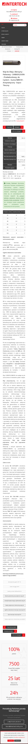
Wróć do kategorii (18, 131)
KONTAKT (17, 51)
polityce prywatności (20, 737)
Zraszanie (3, 44)
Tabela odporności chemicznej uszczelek (14, 619)
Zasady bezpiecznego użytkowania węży (14, 600)
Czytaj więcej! (20, 121)
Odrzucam (17, 740)
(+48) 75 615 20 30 (14, 722)
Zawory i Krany (4, 40)
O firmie (9, 51)
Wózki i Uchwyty (5, 34)
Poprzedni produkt (9, 627)
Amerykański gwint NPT (14, 582)
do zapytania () (14, 19)
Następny (19, 127)
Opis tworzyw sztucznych (14, 614)
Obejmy (3, 37)
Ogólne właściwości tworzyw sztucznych (14, 610)
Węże (2, 24)
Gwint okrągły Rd (14, 586)
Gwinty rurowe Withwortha (14, 591)
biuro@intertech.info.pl (14, 10)
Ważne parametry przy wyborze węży (14, 596)
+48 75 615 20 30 (14, 15)
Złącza (3, 27)
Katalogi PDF (17, 49)
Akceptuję (11, 740)
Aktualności (7, 49)
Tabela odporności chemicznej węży (14, 605)
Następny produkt (10, 631)
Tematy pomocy (19, 47)
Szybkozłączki (4, 31)
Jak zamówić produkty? (7, 47)
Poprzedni (7, 127)
